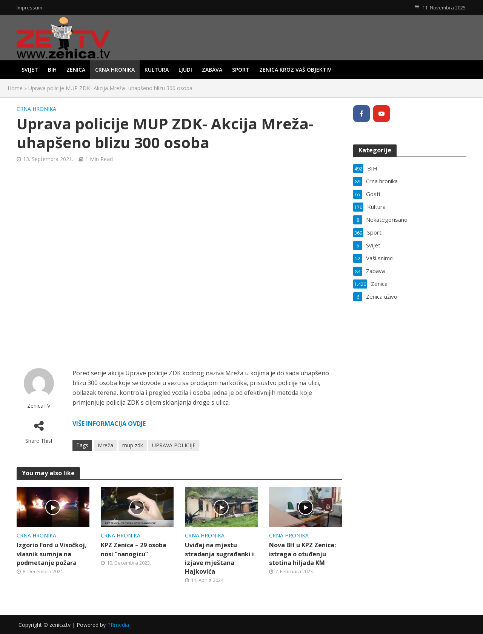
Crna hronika (115, 69)
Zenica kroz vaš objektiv (295, 69)
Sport (240, 69)
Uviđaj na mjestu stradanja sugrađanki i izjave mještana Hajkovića (219, 558)
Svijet (30, 69)
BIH (52, 69)
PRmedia (118, 624)
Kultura (157, 69)
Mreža (105, 445)
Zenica (75, 69)
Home (15, 88)
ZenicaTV (39, 405)
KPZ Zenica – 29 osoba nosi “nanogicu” (133, 549)
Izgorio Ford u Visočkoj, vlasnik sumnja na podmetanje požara (52, 553)
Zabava (212, 69)
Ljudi (185, 69)
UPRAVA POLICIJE (173, 445)
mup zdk (132, 445)
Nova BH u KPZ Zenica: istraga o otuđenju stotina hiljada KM (302, 553)
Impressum (29, 7)
